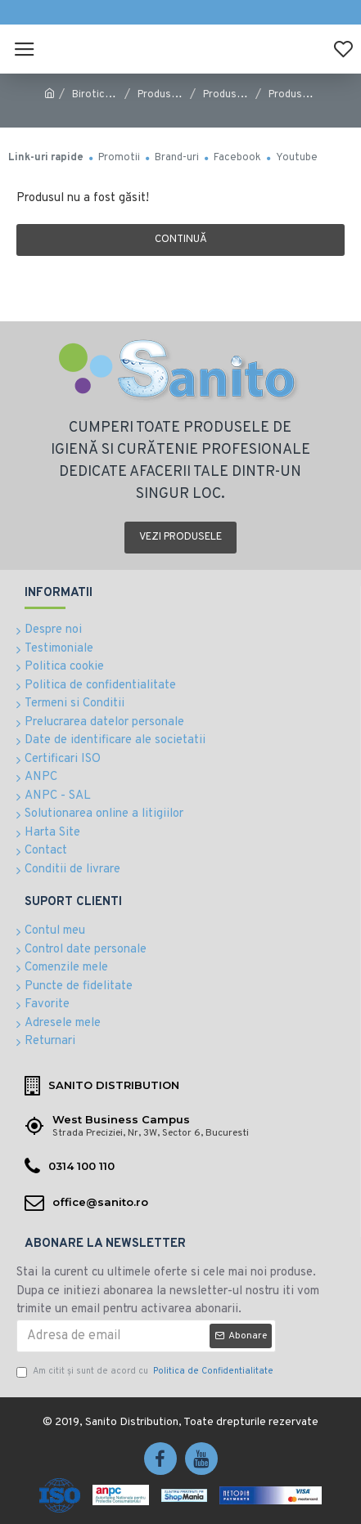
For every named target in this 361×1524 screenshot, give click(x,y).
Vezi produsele (180, 537)
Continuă (181, 239)
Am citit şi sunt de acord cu (146, 1371)
